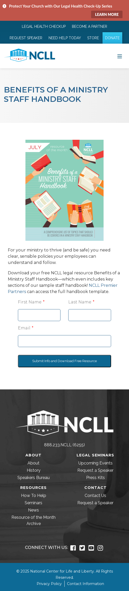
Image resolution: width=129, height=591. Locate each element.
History (33, 470)
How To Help (33, 495)
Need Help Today (65, 38)
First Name (30, 302)
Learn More (107, 14)
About (33, 463)
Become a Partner (89, 26)
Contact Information (85, 583)
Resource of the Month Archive (33, 520)
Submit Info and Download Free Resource (64, 361)
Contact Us (95, 495)
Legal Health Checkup (44, 26)
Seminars (33, 502)
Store (93, 38)
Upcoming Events (95, 463)
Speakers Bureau (33, 477)
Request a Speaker (95, 470)
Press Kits (95, 477)
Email (24, 328)
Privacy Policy (49, 583)
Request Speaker (26, 38)
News (33, 510)
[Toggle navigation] (119, 55)
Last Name (79, 302)
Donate (112, 38)
